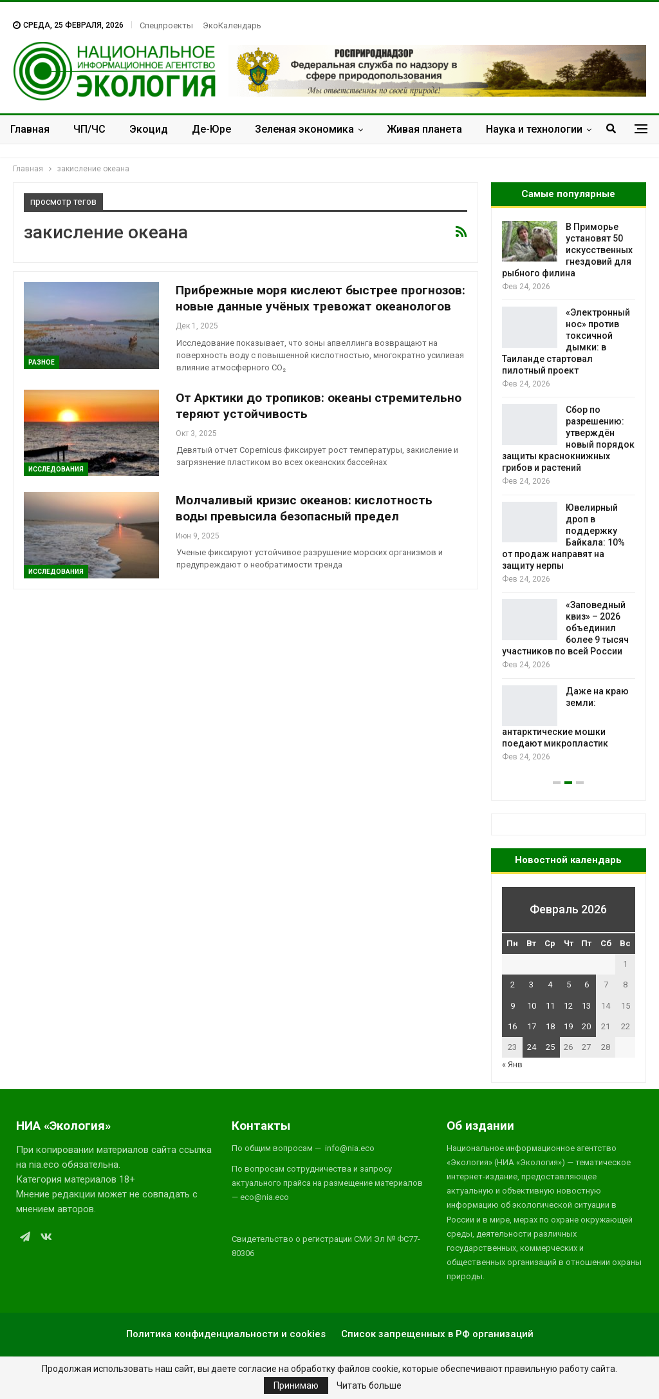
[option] (568, 492)
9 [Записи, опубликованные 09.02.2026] (512, 1006)
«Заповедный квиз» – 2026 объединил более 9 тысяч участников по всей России (565, 628)
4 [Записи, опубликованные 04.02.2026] (550, 984)
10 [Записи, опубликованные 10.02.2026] (531, 1006)
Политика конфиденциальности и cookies (226, 1334)
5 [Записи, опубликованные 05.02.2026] (568, 984)
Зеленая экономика (304, 129)
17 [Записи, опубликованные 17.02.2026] (531, 1026)
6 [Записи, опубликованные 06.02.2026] (586, 984)
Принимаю (296, 1385)
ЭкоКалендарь (232, 25)
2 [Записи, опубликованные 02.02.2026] (512, 984)
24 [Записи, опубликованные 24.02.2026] (531, 1047)
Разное (41, 362)
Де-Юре (211, 129)
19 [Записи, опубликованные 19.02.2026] (568, 1026)
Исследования (56, 469)
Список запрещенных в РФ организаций (437, 1334)
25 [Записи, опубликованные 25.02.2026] (550, 1047)
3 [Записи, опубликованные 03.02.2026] (531, 984)
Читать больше (369, 1385)
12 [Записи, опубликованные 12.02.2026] (568, 1006)
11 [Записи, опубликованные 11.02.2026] (550, 1006)
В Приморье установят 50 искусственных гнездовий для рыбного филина (567, 250)
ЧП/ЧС (89, 129)
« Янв (512, 1064)
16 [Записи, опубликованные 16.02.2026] (512, 1026)
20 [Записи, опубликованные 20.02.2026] (586, 1026)
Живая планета (424, 129)
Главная (30, 129)
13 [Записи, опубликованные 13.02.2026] (586, 1006)
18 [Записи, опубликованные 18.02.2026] (550, 1026)
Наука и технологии (534, 129)
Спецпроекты (166, 25)
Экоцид (148, 129)
